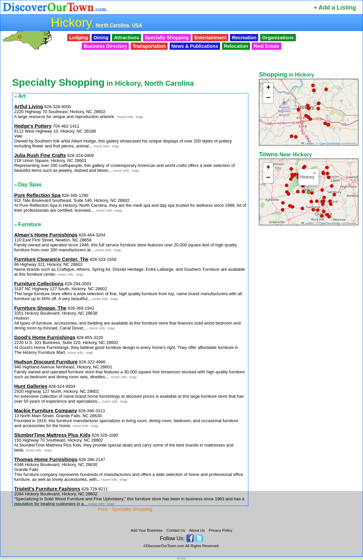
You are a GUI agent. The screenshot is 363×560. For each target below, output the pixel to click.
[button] (309, 108)
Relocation (236, 46)
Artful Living (28, 106)
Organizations (278, 37)
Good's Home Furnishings (44, 337)
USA (137, 25)
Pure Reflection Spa (37, 195)
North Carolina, (113, 25)
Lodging (78, 37)
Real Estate (266, 46)
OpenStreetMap (329, 143)
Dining (101, 37)
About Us (197, 530)
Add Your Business (147, 530)
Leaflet (307, 143)
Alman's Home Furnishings (45, 234)
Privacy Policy (221, 530)
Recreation (244, 37)
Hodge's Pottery (33, 126)
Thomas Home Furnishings (45, 459)
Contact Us (175, 530)
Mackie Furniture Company (45, 410)
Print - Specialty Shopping (125, 509)
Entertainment (210, 37)
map (138, 116)
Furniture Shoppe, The (40, 308)
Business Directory (105, 46)
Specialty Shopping (167, 37)
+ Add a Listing (335, 7)
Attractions (126, 37)
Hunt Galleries (30, 386)
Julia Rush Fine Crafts (40, 155)
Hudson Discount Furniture (46, 361)
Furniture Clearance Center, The (51, 259)
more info (125, 116)
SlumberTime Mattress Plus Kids (52, 435)
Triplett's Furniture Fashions (47, 488)
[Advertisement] (309, 331)
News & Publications (195, 46)
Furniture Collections (39, 283)
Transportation (149, 46)
